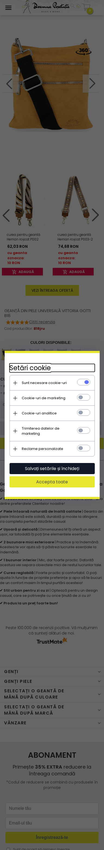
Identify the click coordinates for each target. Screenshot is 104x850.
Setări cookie (29, 370)
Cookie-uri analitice (38, 415)
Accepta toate (52, 478)
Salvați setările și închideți (52, 465)
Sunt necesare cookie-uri (43, 384)
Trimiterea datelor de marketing (49, 430)
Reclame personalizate (41, 445)
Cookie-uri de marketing (43, 399)
